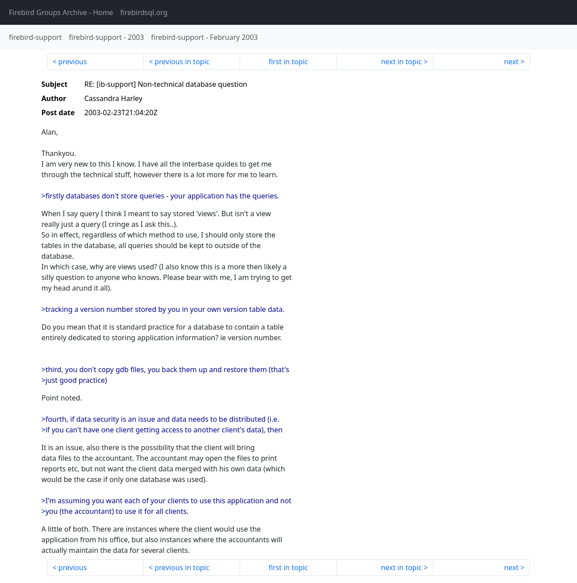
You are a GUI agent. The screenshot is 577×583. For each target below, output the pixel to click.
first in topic (288, 61)
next (511, 61)
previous (72, 61)
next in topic (401, 61)
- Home (61, 12)
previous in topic (182, 61)
